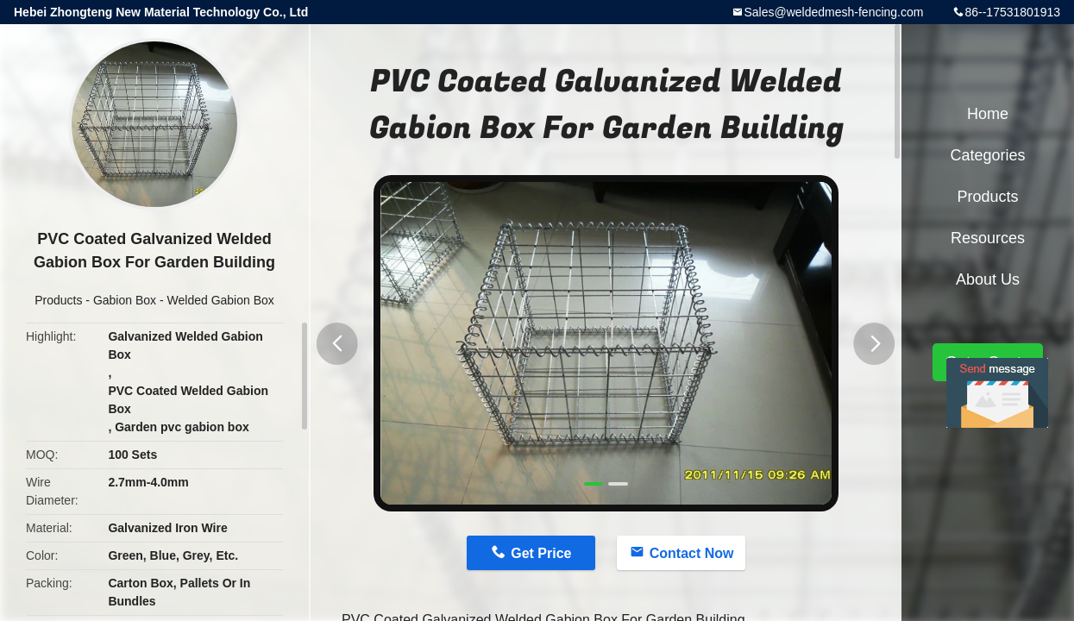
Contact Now (692, 553)
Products (58, 300)
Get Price (541, 553)
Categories (987, 155)
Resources (988, 238)
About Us (988, 279)
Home (987, 113)
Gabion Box (124, 300)
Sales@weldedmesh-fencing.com (833, 12)
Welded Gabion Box (220, 300)
